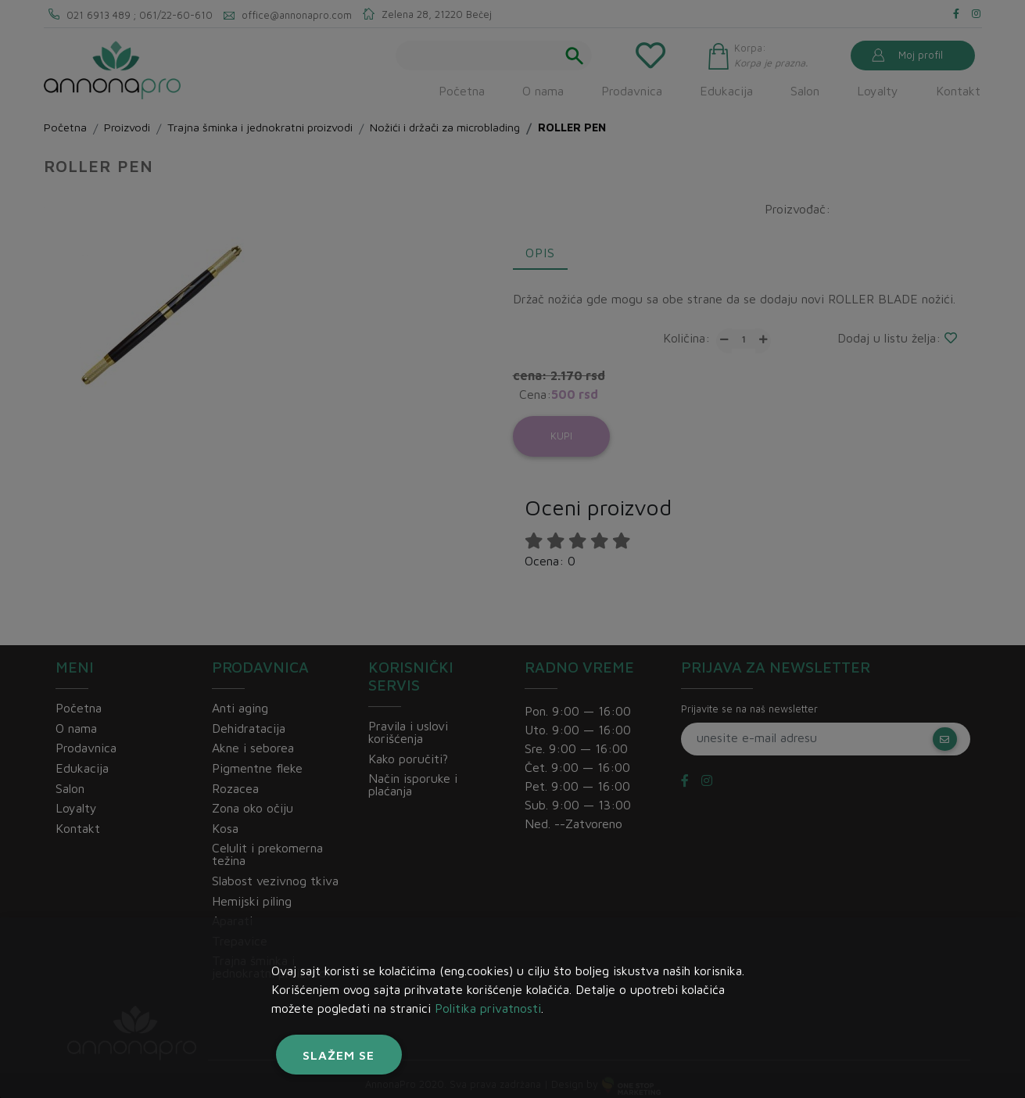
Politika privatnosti (488, 1008)
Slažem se (339, 1055)
